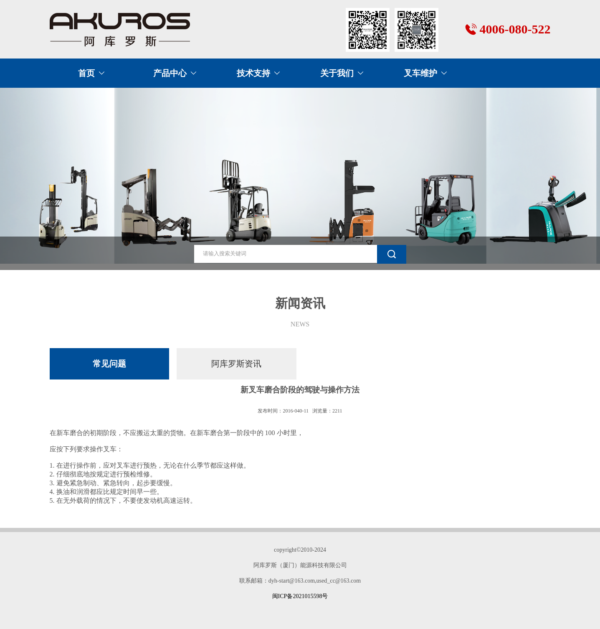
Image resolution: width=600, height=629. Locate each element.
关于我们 (337, 73)
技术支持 (253, 73)
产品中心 (170, 73)
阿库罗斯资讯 (236, 363)
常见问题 (109, 363)
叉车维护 (420, 73)
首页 (86, 73)
